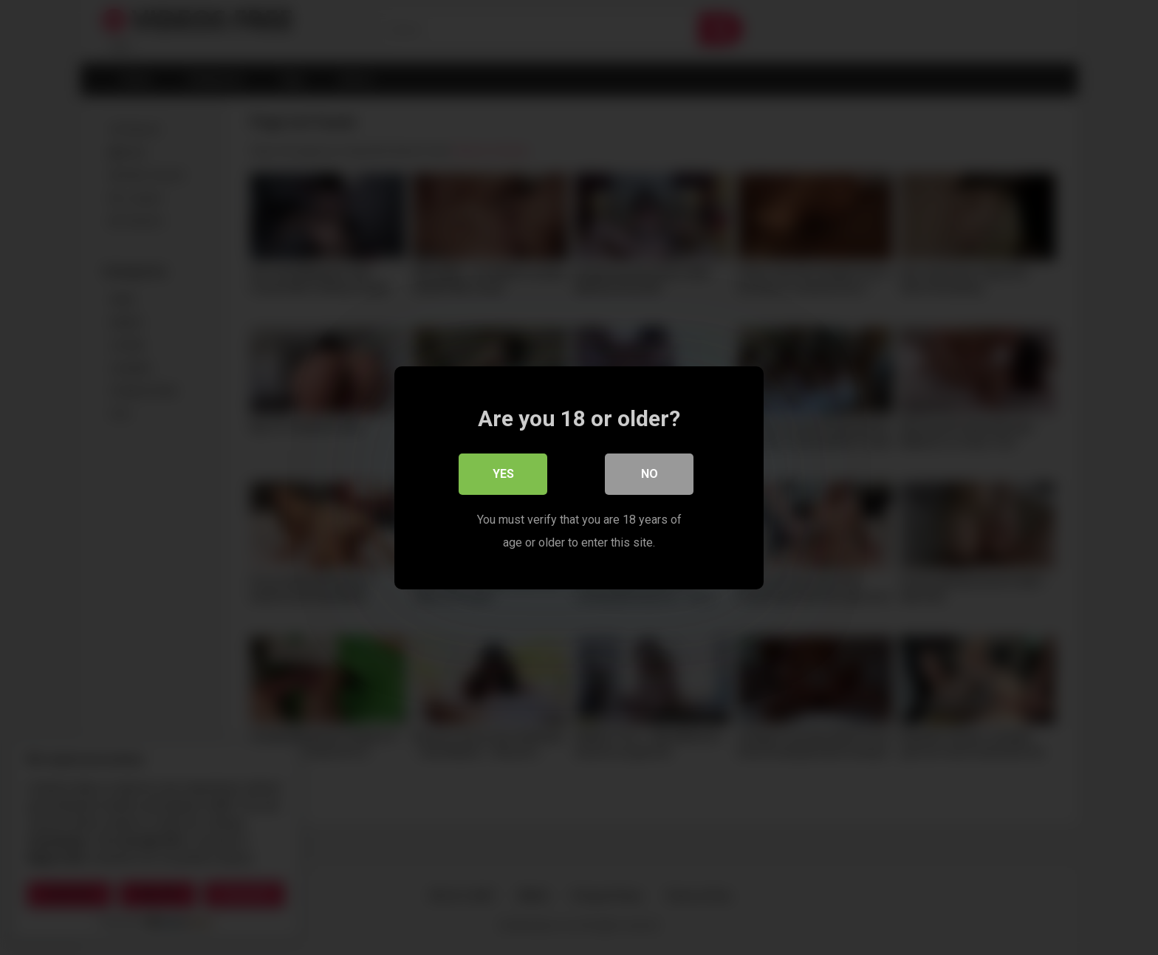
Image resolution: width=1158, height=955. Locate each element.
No (649, 474)
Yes (503, 474)
